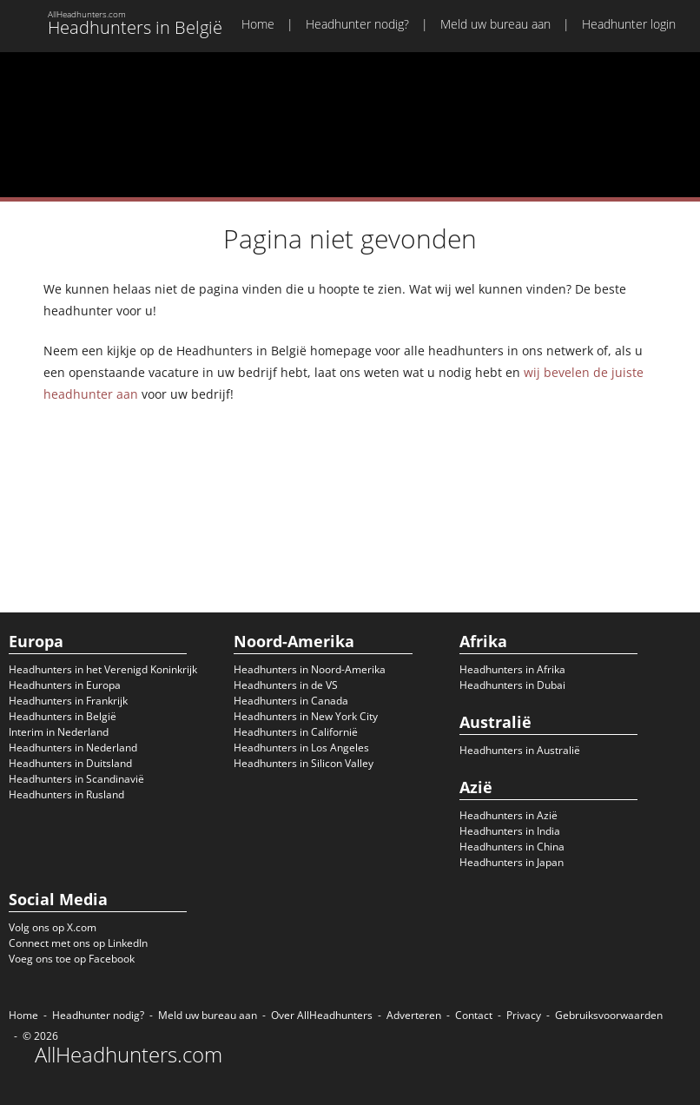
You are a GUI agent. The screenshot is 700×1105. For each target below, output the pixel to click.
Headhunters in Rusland (66, 794)
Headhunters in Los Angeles (301, 747)
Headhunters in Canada (291, 700)
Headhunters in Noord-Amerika (310, 669)
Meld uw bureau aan (495, 24)
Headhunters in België (62, 716)
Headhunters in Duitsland (70, 763)
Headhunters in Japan (511, 862)
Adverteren (413, 1015)
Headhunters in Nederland (73, 747)
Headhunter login (629, 24)
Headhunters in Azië (508, 815)
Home (257, 24)
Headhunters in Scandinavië (76, 778)
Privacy (523, 1015)
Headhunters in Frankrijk (68, 700)
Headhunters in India (509, 831)
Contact (473, 1015)
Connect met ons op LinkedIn (78, 943)
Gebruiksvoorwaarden (609, 1015)
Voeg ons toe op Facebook (72, 958)
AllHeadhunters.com (128, 1054)
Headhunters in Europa (65, 685)
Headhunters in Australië (519, 750)
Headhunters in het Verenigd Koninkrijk (103, 669)
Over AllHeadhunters (322, 1015)
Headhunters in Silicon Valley (303, 763)
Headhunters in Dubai (512, 685)
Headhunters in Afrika (512, 669)
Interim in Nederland (59, 732)
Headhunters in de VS (286, 685)
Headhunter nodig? (357, 24)
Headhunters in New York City (306, 716)
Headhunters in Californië (296, 732)
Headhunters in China (512, 846)
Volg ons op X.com (52, 927)
